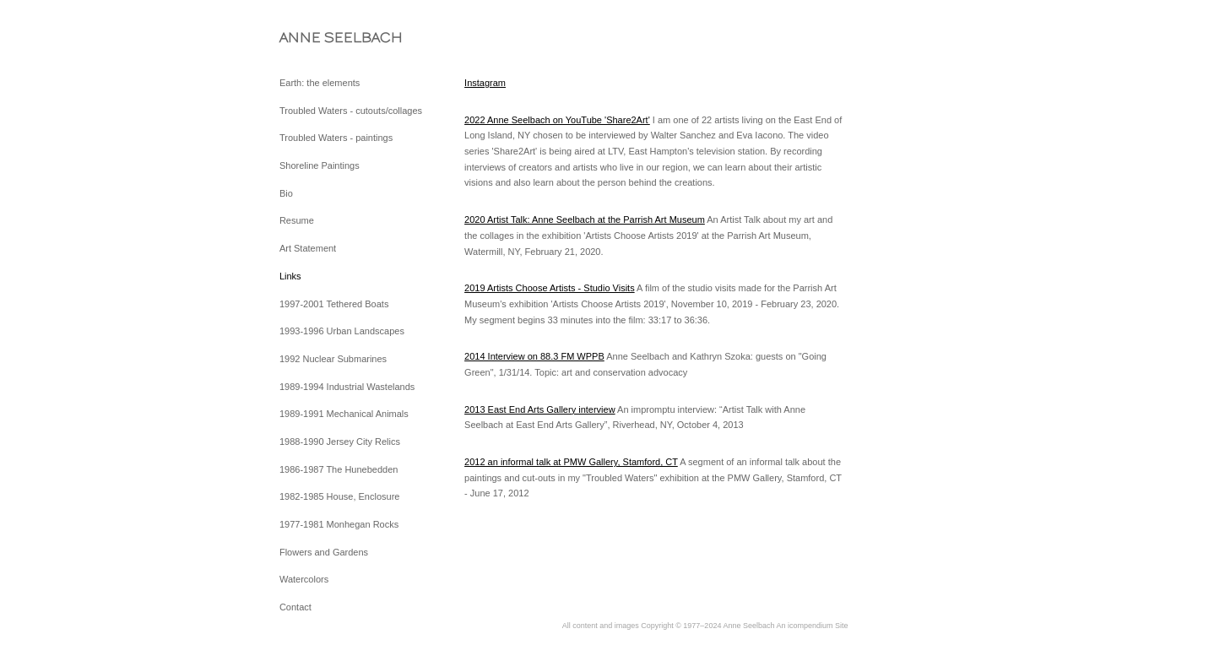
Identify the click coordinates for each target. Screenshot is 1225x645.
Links (290, 276)
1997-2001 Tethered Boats (333, 304)
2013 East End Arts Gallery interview (539, 409)
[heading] (321, 38)
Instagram (485, 83)
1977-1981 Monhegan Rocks (338, 524)
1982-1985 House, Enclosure (339, 496)
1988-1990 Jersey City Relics (339, 441)
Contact (295, 607)
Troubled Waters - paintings (336, 138)
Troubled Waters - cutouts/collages (350, 111)
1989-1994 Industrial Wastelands (347, 387)
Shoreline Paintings (319, 165)
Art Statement (307, 248)
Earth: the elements (319, 83)
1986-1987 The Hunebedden (338, 469)
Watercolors (303, 579)
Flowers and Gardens (323, 552)
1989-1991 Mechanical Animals (344, 414)
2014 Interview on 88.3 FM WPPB (534, 356)
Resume (296, 220)
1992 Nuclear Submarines (333, 359)
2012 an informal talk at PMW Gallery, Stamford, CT (571, 462)
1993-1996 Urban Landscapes (341, 331)
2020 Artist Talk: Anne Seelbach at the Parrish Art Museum (584, 219)
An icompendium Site (812, 625)
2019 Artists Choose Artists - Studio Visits (549, 288)
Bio (286, 193)
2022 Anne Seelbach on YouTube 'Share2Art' (557, 120)
